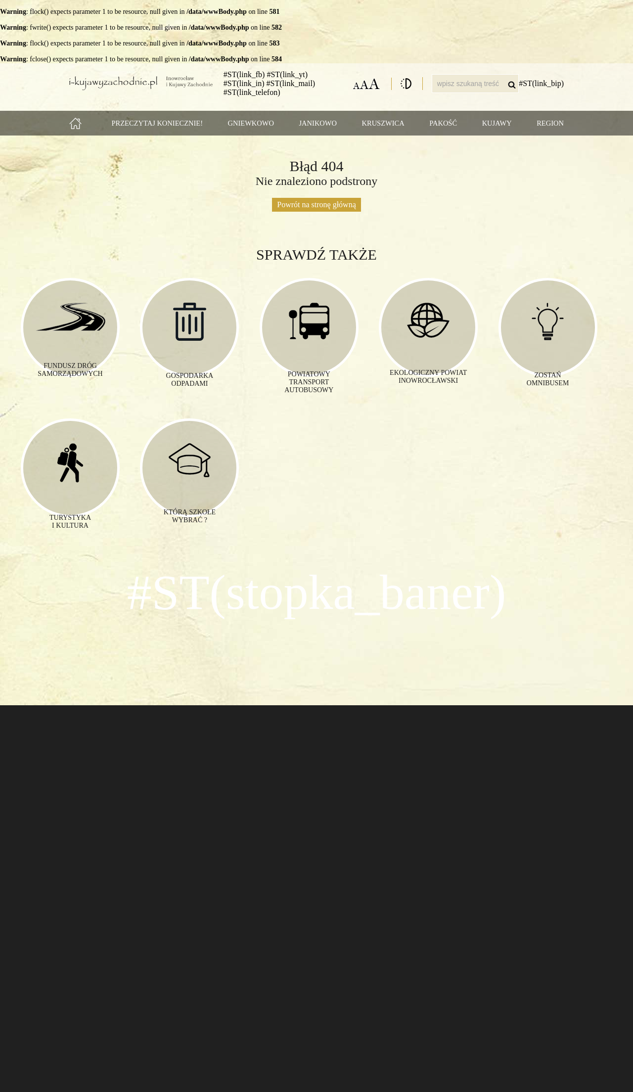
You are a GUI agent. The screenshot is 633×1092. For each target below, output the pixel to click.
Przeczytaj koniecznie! (157, 123)
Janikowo (318, 123)
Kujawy (497, 123)
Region (550, 123)
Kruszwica (383, 123)
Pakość (443, 123)
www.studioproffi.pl (540, 1076)
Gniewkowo (251, 123)
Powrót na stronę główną (316, 204)
